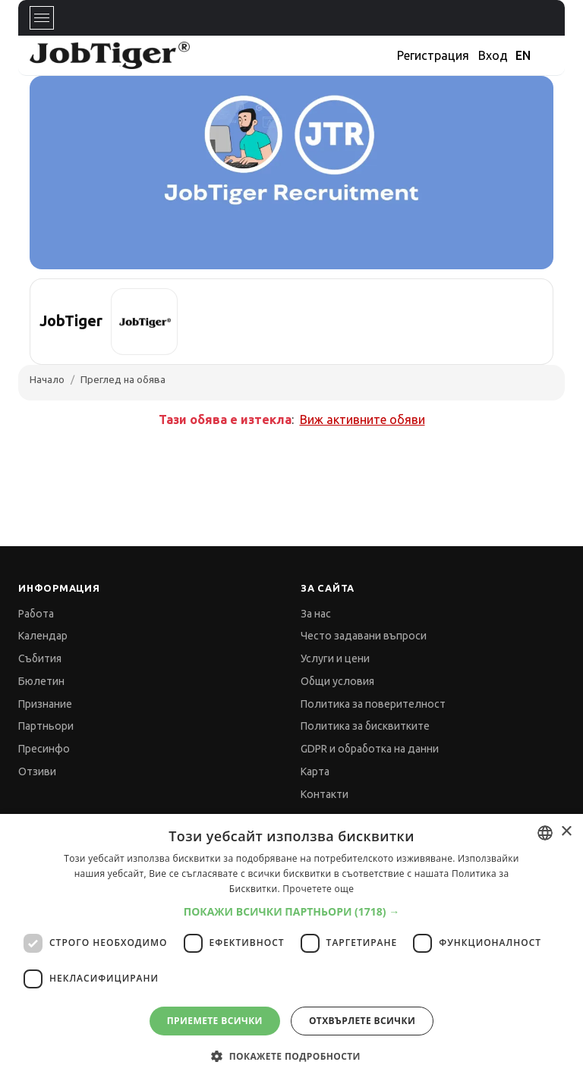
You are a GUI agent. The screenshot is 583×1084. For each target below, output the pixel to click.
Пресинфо (44, 749)
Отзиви (37, 771)
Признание (45, 704)
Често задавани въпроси (364, 636)
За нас (316, 614)
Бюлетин (41, 681)
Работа (36, 614)
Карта (315, 771)
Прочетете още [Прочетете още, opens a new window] (318, 888)
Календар (43, 636)
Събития (39, 658)
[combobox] (545, 832)
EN (523, 55)
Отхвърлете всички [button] (362, 1020)
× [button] (566, 831)
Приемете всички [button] (215, 1020)
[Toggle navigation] (42, 18)
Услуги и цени (335, 658)
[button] (292, 911)
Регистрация (433, 55)
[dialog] (291, 949)
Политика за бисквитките (365, 726)
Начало (47, 379)
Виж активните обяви (362, 419)
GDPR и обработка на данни (370, 749)
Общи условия (337, 681)
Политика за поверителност (373, 704)
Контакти (324, 794)
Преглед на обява (122, 379)
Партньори (46, 726)
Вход (493, 55)
